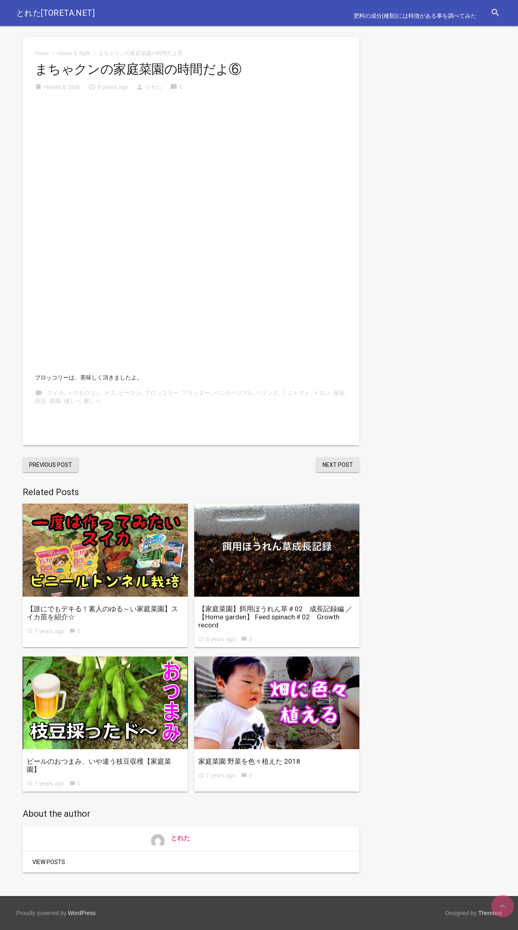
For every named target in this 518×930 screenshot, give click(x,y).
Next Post (338, 465)
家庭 (339, 393)
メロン (321, 393)
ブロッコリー (161, 393)
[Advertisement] (191, 159)
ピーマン (130, 393)
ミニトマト (296, 393)
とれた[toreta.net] (55, 13)
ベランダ (267, 393)
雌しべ (92, 401)
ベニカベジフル (233, 393)
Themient (490, 913)
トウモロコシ (84, 393)
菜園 (55, 401)
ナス (110, 393)
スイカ (55, 393)
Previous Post (50, 465)
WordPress (82, 913)
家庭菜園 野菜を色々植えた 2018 (249, 761)
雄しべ (72, 401)
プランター (196, 393)
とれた (153, 87)
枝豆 (40, 401)
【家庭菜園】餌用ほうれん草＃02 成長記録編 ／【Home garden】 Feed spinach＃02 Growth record (275, 617)
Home (42, 53)
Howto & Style (74, 53)
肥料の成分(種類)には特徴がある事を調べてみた (415, 16)
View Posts (48, 862)
